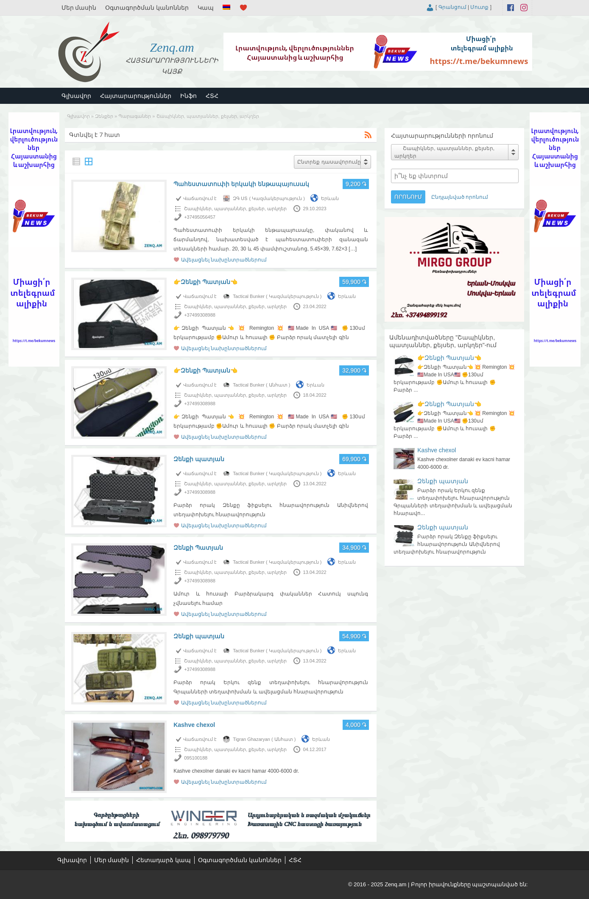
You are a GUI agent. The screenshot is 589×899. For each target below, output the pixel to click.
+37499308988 (199, 314)
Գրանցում (452, 7)
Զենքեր (104, 116)
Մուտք (479, 7)
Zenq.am (172, 47)
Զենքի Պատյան (198, 547)
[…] (353, 249)
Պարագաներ (134, 116)
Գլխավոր (76, 95)
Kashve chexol (194, 724)
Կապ (206, 7)
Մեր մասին (79, 7)
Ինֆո (188, 95)
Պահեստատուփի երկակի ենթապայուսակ (241, 184)
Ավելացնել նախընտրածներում (224, 260)
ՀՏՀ (212, 95)
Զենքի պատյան (198, 459)
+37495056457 (199, 217)
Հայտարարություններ (135, 95)
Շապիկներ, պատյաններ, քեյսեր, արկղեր (235, 208)
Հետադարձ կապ (163, 860)
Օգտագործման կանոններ (147, 7)
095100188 (195, 757)
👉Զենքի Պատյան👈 (205, 281)
